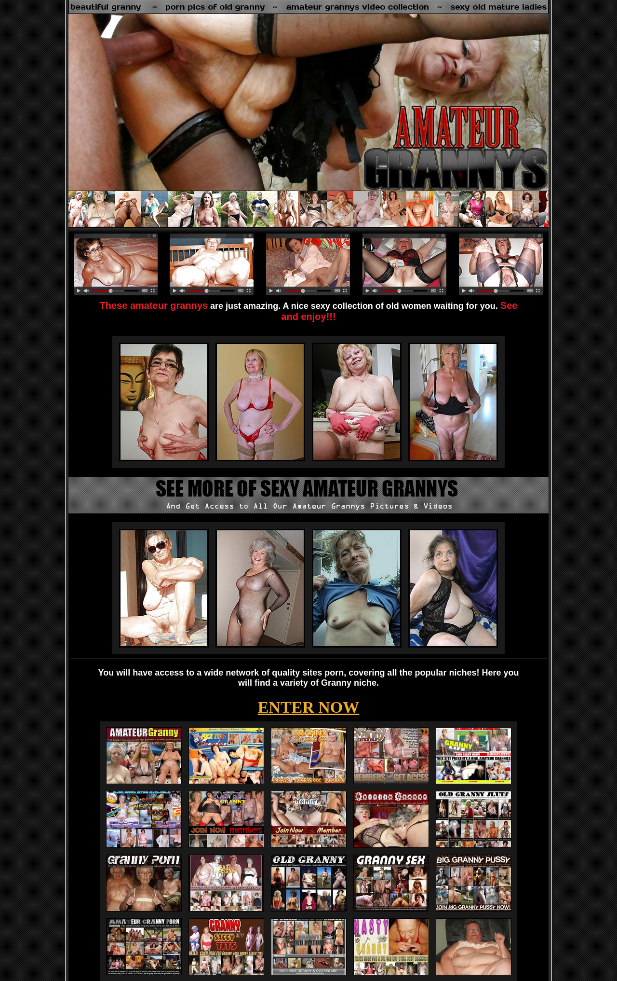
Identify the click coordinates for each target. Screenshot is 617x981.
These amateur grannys (154, 305)
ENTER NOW (309, 707)
